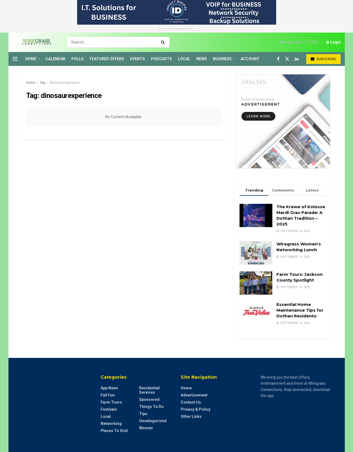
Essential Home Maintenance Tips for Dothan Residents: (299, 310)
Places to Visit (114, 430)
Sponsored (149, 399)
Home (30, 59)
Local (184, 59)
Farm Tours (111, 402)
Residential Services (149, 390)
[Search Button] (164, 42)
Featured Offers (107, 59)
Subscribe (323, 59)
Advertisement (194, 395)
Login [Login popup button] (333, 42)
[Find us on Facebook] (278, 59)
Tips (143, 414)
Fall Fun (108, 395)
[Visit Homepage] (35, 42)
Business (222, 59)
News (201, 59)
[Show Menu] (15, 59)
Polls (77, 59)
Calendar (55, 59)
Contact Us (191, 402)
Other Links (191, 416)
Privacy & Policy (195, 409)
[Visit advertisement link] (176, 12)
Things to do (151, 406)
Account (250, 59)
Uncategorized (153, 421)
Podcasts (161, 59)
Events (137, 59)
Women (146, 428)
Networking (111, 423)
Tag (42, 83)
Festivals (109, 409)
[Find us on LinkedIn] (297, 59)
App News (109, 388)
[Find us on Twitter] (287, 59)
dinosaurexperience (64, 83)
